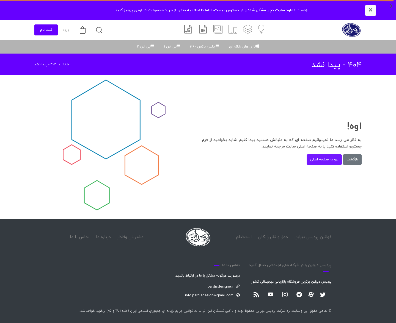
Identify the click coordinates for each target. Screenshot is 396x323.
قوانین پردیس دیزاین (313, 237)
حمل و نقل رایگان (273, 237)
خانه (65, 64)
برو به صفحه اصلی (324, 159)
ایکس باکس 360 (203, 46)
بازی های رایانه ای (242, 46)
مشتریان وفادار (130, 237)
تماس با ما (79, 237)
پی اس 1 (170, 46)
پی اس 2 (143, 46)
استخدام (244, 237)
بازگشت (352, 159)
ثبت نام (46, 29)
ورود (66, 29)
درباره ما (103, 237)
